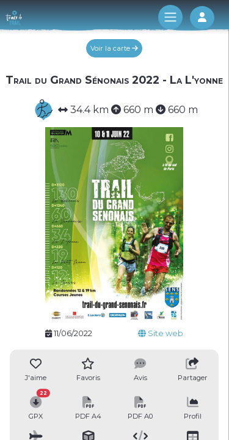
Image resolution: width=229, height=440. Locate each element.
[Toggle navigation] (170, 17)
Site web (160, 333)
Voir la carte (114, 48)
